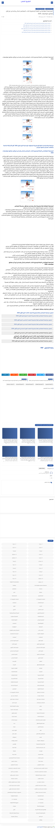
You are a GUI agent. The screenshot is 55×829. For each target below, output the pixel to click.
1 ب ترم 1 (40, 544)
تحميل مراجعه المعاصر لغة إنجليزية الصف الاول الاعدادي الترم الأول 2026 (36, 28)
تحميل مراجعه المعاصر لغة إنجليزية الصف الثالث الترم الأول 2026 (35, 313)
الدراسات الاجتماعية (14, 633)
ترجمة (40, 709)
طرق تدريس (14, 730)
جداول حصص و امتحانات (41, 720)
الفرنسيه (14, 661)
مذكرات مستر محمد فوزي (14, 789)
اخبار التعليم (40, 595)
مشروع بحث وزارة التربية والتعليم (14, 792)
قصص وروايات (14, 740)
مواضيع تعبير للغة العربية (40, 809)
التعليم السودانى (40, 620)
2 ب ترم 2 (40, 554)
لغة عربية (14, 754)
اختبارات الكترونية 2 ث (40, 599)
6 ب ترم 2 (14, 578)
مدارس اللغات (41, 758)
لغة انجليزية (40, 754)
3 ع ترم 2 (14, 568)
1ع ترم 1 (40, 551)
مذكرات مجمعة (10, 384)
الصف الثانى (40, 651)
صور (41, 730)
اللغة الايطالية (14, 675)
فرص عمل (14, 733)
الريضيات (14, 637)
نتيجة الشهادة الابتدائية (14, 813)
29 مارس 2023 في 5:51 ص (44, 473)
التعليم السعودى (14, 616)
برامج (41, 706)
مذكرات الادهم (14, 761)
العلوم (40, 661)
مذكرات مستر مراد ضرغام (41, 792)
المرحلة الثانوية (41, 689)
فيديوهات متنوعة (40, 740)
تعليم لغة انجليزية (40, 713)
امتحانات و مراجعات (41, 702)
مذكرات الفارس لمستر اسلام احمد (40, 768)
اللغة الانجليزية (49, 8)
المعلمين (14, 689)
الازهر (14, 606)
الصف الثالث (14, 644)
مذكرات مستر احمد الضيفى (40, 785)
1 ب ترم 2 (14, 544)
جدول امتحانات (14, 720)
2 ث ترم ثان (41, 561)
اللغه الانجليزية (41, 682)
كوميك (14, 751)
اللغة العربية (40, 678)
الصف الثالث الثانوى (14, 647)
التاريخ (14, 609)
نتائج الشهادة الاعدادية (40, 813)
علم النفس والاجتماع (41, 733)
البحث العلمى (40, 609)
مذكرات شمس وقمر (14, 775)
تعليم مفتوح (14, 713)
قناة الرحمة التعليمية (40, 744)
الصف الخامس (14, 654)
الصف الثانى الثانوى (40, 654)
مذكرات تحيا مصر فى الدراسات (41, 771)
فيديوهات (14, 737)
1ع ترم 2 (14, 551)
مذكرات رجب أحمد (14, 771)
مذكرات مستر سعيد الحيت (14, 785)
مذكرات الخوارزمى (40, 764)
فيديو (41, 737)
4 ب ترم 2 (40, 575)
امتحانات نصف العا (40, 699)
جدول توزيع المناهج (41, 723)
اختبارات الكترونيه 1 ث (14, 599)
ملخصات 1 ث (40, 799)
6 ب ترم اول (40, 582)
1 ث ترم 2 (14, 547)
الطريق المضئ (26, 1)
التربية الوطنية (41, 616)
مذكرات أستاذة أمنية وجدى (14, 758)
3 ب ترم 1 (14, 564)
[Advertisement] (27, 45)
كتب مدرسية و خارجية (40, 747)
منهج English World (14, 802)
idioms (40, 592)
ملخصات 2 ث (14, 799)
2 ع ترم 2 (40, 564)
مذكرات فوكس (41, 778)
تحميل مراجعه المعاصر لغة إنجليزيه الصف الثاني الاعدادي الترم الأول (37, 30)
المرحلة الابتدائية (30, 384)
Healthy (14, 585)
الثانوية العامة (14, 620)
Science (40, 589)
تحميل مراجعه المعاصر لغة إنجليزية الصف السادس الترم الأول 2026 (37, 27)
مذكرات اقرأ (40, 761)
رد (51, 478)
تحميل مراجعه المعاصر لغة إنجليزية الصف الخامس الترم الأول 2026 (37, 25)
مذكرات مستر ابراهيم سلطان (14, 782)
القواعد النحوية (14, 668)
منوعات (14, 806)
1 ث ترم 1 (40, 547)
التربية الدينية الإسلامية (14, 613)
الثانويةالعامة (40, 623)
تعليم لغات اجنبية (14, 709)
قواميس (14, 744)
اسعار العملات (41, 602)
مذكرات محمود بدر (40, 782)
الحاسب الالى (40, 630)
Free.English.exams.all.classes (41, 585)
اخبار (14, 592)
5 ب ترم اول (40, 578)
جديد (14, 723)
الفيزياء (14, 664)
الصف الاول (40, 640)
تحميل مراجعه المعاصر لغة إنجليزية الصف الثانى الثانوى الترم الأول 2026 (36, 32)
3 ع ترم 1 (40, 571)
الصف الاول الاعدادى (14, 640)
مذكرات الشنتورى (14, 764)
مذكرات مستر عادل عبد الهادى (41, 789)
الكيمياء (40, 671)
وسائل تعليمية (14, 816)
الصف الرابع (40, 658)
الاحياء (40, 606)
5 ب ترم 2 (14, 575)
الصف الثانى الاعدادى (14, 651)
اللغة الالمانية (14, 671)
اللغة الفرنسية (14, 678)
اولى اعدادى (14, 702)
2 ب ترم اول (14, 554)
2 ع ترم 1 (14, 561)
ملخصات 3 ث (40, 802)
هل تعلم (40, 816)
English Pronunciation (14, 582)
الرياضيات (41, 637)
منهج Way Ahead (40, 806)
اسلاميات (14, 602)
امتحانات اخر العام (40, 692)
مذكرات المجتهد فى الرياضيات (14, 768)
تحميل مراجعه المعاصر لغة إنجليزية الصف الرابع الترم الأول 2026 (38, 23)
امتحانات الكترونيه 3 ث (14, 692)
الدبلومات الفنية (41, 633)
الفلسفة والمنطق (40, 664)
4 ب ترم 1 (14, 571)
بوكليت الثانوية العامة (14, 706)
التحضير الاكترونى (40, 613)
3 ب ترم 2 (40, 568)
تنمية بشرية (14, 716)
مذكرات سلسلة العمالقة (41, 775)
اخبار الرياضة (14, 595)
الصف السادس (14, 658)
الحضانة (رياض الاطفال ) (14, 630)
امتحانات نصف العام (14, 699)
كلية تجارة (14, 747)
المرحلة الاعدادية (20, 384)
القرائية (40, 668)
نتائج (14, 809)
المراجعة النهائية (40, 8)
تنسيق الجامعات (40, 716)
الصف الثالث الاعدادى (41, 647)
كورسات (40, 751)
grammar (14, 589)
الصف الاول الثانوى (40, 644)
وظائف (40, 820)
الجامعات (14, 623)
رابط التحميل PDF (46, 348)
